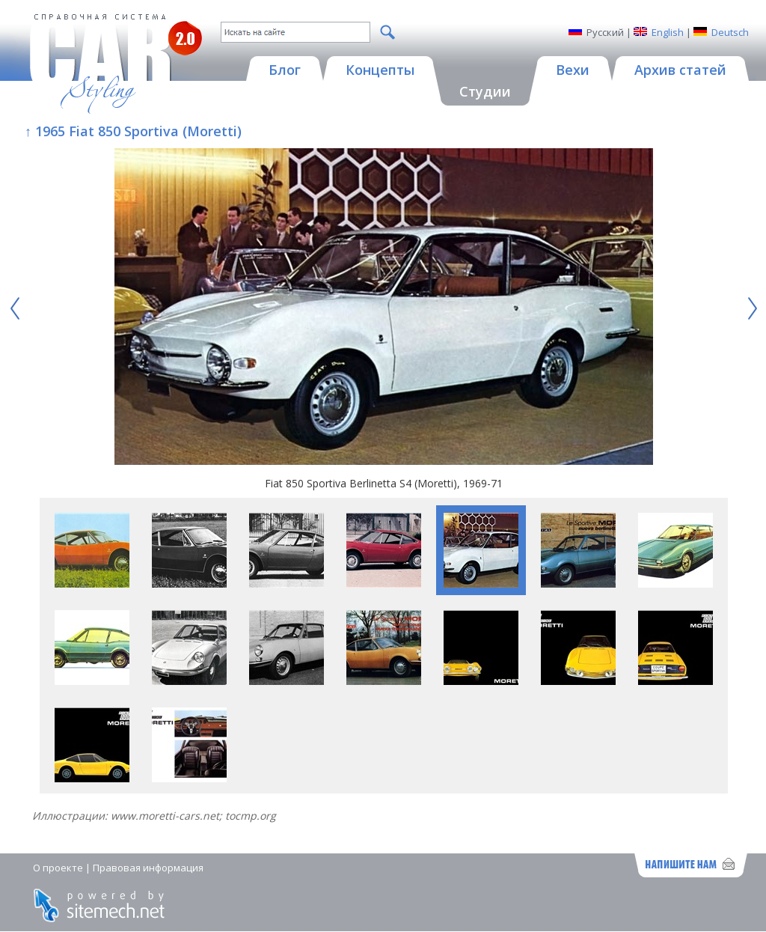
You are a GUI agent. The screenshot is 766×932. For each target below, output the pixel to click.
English (668, 32)
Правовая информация (148, 867)
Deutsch (730, 32)
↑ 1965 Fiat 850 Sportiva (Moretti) (133, 131)
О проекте (58, 867)
